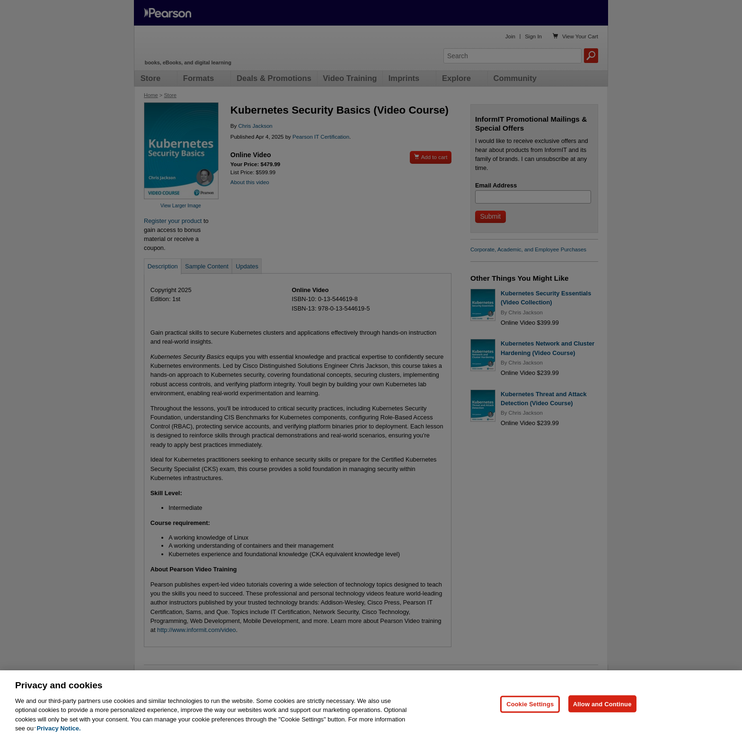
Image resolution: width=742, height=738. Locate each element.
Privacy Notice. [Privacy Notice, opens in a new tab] (58, 728)
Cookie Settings (530, 703)
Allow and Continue (602, 703)
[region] (371, 704)
